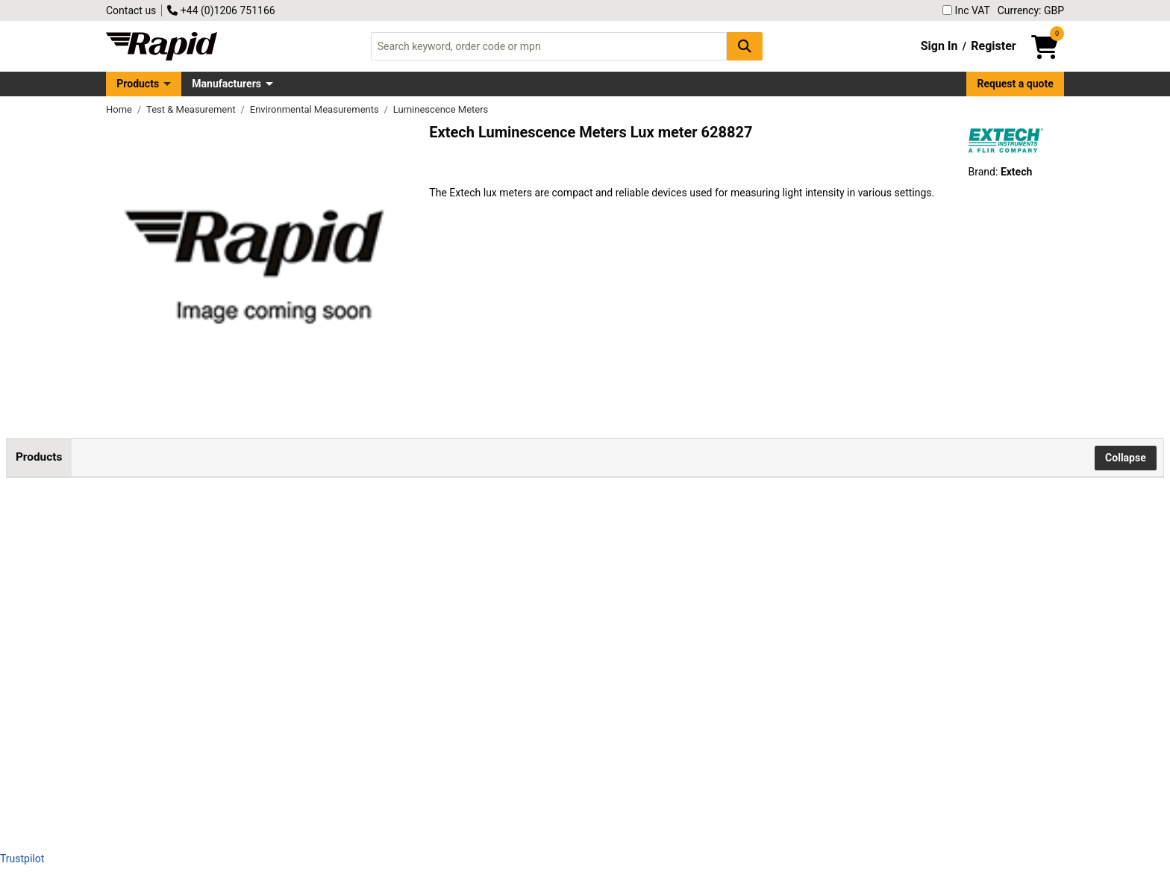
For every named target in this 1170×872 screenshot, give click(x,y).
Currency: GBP (1031, 10)
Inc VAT (966, 10)
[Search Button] (745, 46)
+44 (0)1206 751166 (221, 10)
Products (137, 84)
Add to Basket (427, 571)
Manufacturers (226, 84)
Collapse (1125, 458)
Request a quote (1015, 84)
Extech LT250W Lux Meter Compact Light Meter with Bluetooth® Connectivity (207, 568)
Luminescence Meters (441, 109)
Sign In (939, 46)
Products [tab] (39, 457)
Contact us (131, 10)
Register (993, 46)
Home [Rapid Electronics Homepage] (120, 109)
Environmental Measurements (315, 109)
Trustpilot (22, 859)
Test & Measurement (192, 109)
